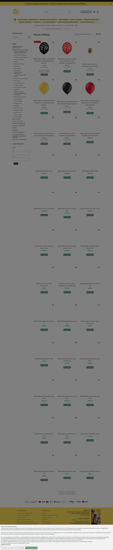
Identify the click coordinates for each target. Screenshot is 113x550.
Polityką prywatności (88, 541)
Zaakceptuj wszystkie (31, 548)
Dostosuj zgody (20, 548)
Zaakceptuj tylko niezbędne (8, 548)
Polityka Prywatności (6, 544)
